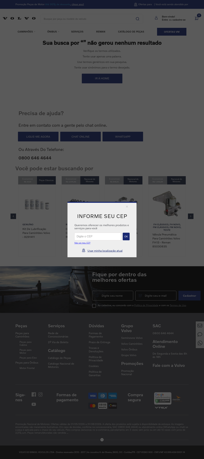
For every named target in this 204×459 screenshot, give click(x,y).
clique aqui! (78, 4)
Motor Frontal (27, 368)
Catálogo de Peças (59, 358)
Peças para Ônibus (26, 362)
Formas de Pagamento (96, 335)
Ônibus (52, 31)
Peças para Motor (25, 351)
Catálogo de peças (131, 31)
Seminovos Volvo (132, 338)
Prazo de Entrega (99, 342)
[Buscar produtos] (135, 17)
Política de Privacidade (146, 305)
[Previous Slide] (13, 216)
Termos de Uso (178, 305)
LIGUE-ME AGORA (38, 136)
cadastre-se (179, 19)
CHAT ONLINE (80, 136)
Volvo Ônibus (129, 349)
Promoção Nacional (127, 372)
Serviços (77, 31)
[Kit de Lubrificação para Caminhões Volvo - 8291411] (37, 220)
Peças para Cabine (25, 343)
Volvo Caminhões (132, 343)
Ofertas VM (171, 31)
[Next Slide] (190, 216)
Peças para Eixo (28, 357)
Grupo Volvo (128, 355)
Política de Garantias (95, 373)
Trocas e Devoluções (96, 349)
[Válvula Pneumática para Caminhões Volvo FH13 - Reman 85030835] (167, 220)
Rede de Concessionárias (58, 335)
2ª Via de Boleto (58, 342)
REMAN (100, 31)
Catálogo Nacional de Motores (61, 365)
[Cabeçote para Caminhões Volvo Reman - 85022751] (80, 220)
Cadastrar (189, 295)
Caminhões (25, 31)
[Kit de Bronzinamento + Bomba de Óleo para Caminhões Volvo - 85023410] (124, 220)
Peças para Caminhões (22, 335)
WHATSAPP (122, 136)
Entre (165, 19)
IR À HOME (102, 78)
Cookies (94, 366)
